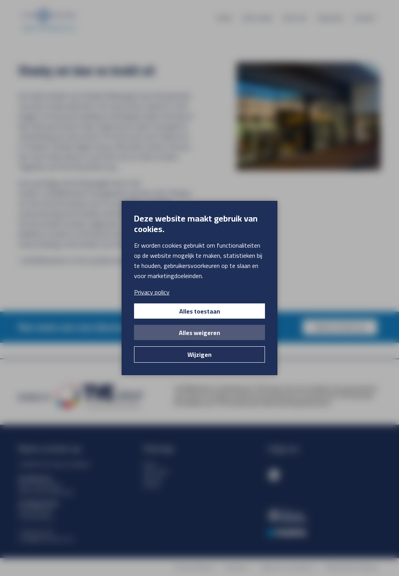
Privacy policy (151, 292)
